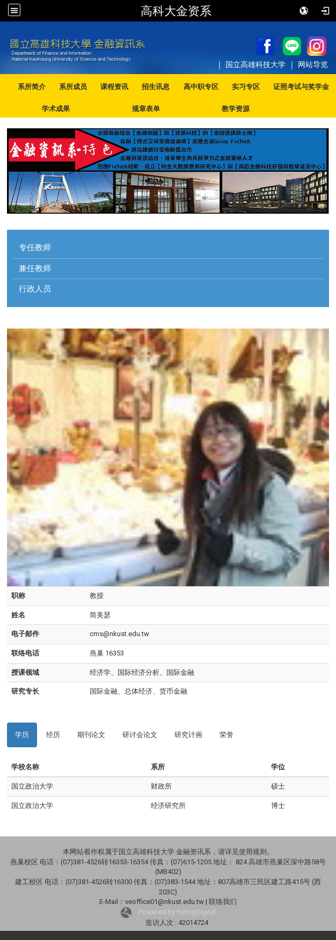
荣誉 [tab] (226, 735)
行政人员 (35, 289)
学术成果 (56, 109)
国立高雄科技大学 (256, 64)
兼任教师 (35, 268)
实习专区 (246, 87)
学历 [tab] (22, 735)
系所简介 (32, 87)
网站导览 (313, 64)
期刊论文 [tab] (91, 735)
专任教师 (35, 247)
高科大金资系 (176, 11)
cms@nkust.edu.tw (119, 634)
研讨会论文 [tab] (139, 735)
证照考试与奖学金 (301, 87)
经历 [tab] (53, 735)
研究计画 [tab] (188, 735)
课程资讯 (114, 87)
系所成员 (73, 87)
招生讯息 (156, 87)
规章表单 (146, 109)
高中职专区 (201, 87)
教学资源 (236, 109)
